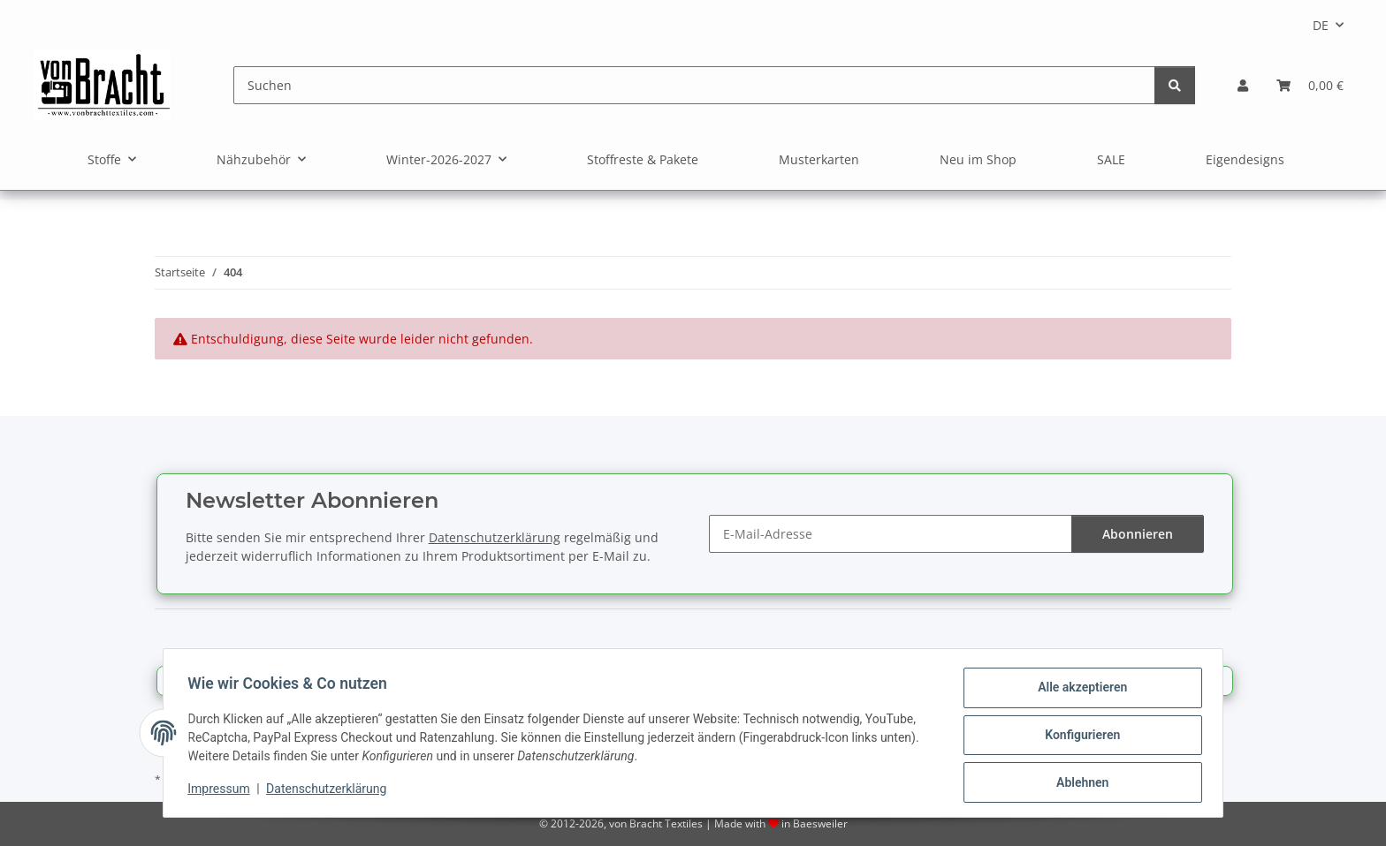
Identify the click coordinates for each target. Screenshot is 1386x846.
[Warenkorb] (1310, 85)
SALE (1111, 159)
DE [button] (1321, 25)
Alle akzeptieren (1078, 691)
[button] (1242, 85)
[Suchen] (694, 85)
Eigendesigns (1245, 159)
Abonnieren (1137, 533)
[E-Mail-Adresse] (890, 534)
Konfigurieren (1078, 737)
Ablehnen (1078, 783)
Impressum (223, 791)
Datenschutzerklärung (330, 791)
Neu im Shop (978, 159)
